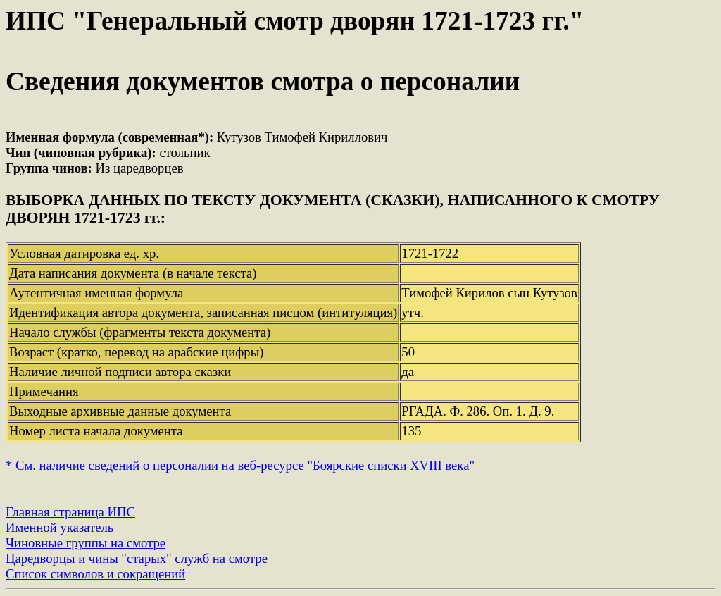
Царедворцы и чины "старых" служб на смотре (137, 558)
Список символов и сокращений (95, 573)
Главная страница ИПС (70, 511)
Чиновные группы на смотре (85, 542)
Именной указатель (59, 527)
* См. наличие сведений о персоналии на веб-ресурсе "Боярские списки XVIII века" (240, 465)
